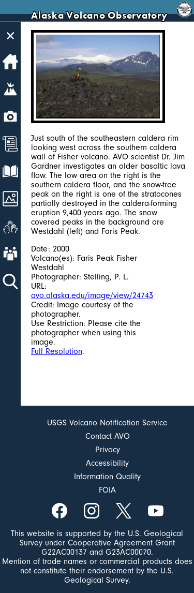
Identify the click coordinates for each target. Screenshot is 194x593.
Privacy (107, 449)
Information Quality (107, 476)
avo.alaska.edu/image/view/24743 (92, 295)
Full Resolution (56, 351)
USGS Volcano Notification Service (107, 422)
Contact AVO (107, 436)
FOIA (107, 490)
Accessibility (107, 463)
